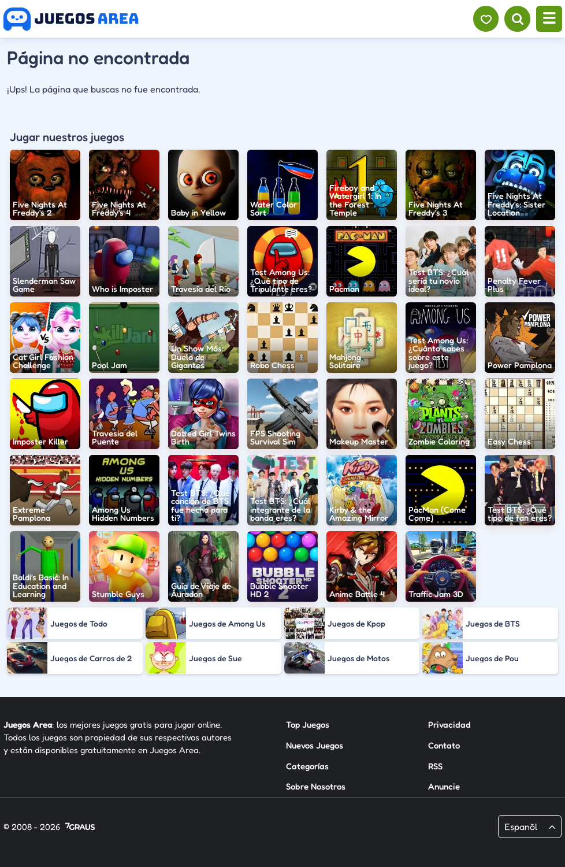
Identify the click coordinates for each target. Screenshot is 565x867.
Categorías (307, 766)
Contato (444, 745)
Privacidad (449, 724)
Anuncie (444, 786)
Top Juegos (307, 724)
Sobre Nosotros (315, 786)
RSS (435, 766)
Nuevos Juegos (314, 745)
